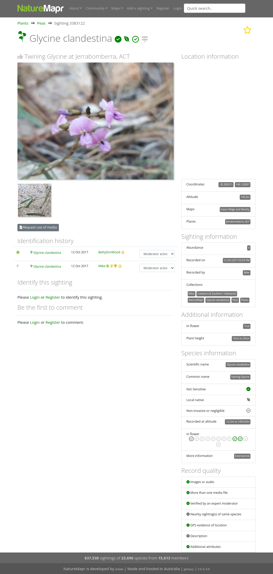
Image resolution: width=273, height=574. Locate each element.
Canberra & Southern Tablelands (216, 293)
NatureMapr (195, 299)
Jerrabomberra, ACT (238, 221)
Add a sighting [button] (138, 8)
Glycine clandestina (47, 252)
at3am (119, 569)
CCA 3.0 (204, 569)
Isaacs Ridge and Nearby (234, 209)
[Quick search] (214, 8)
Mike (101, 266)
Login (177, 8)
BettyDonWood (109, 252)
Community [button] (95, 8)
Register (163, 8)
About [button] (74, 8)
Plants (22, 22)
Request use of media (38, 227)
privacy (189, 569)
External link (242, 455)
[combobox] (225, 8)
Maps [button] (115, 8)
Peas (41, 22)
